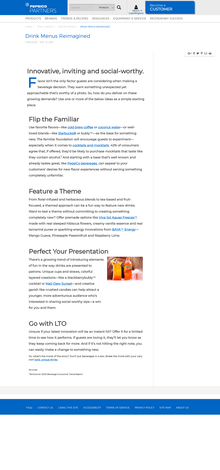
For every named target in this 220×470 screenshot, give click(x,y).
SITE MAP (165, 463)
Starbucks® (67, 189)
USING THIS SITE (68, 463)
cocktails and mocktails (91, 201)
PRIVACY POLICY (144, 463)
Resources (101, 18)
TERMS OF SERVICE (118, 463)
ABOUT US (182, 463)
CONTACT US (45, 463)
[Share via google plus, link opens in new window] (189, 108)
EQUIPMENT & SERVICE (129, 18)
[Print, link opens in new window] (210, 108)
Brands (51, 18)
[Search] (92, 7)
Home (28, 27)
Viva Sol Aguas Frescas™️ (118, 273)
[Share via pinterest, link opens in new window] (202, 108)
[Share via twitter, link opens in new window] (197, 108)
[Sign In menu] (136, 9)
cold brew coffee (80, 183)
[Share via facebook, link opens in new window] (194, 108)
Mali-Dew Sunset (59, 339)
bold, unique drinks (46, 414)
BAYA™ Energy (123, 285)
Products (33, 18)
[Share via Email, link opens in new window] (205, 108)
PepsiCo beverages (82, 219)
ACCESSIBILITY (92, 463)
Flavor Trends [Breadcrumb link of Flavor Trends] (67, 27)
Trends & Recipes (74, 18)
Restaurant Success (166, 18)
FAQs (29, 463)
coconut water (109, 183)
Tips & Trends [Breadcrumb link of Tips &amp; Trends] (45, 27)
